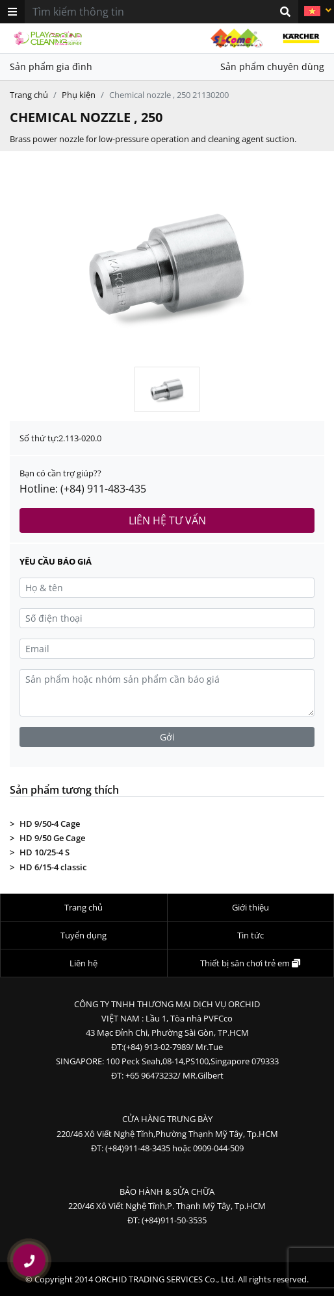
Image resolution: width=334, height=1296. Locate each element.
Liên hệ (83, 963)
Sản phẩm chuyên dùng (272, 66)
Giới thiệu (250, 907)
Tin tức (250, 935)
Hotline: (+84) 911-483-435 (82, 489)
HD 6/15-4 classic (52, 867)
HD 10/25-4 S (44, 852)
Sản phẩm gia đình (51, 66)
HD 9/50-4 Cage (49, 823)
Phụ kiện (79, 95)
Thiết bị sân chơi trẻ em (250, 963)
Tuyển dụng (83, 935)
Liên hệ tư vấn (167, 520)
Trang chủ (29, 95)
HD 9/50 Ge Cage (52, 838)
